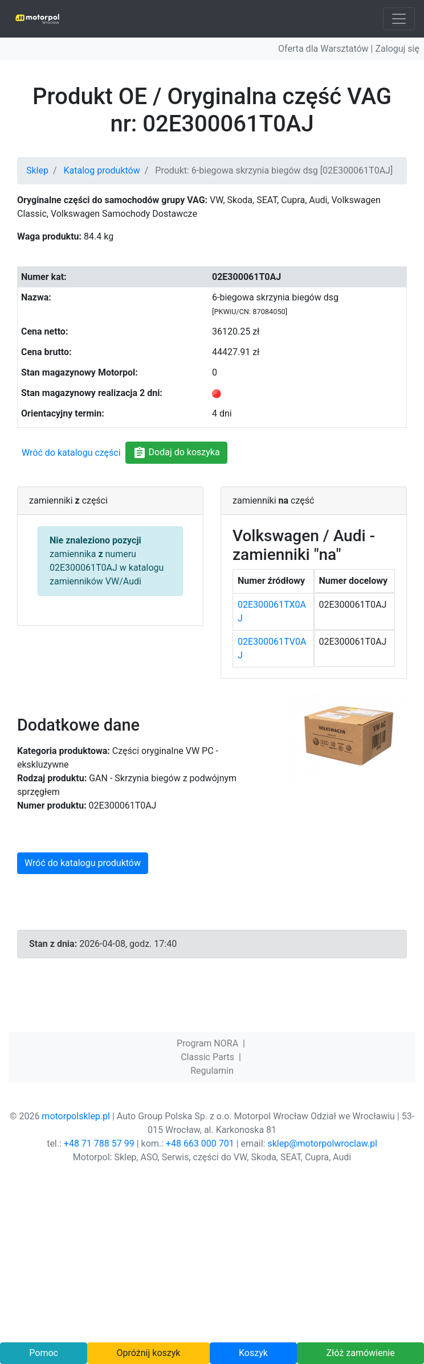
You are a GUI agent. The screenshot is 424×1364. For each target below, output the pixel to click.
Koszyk (253, 1352)
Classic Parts (207, 1057)
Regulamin (212, 1070)
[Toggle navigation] (399, 18)
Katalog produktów (102, 170)
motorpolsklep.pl (76, 1116)
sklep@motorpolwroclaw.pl (322, 1143)
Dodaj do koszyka (176, 453)
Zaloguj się (397, 48)
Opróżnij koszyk (149, 1352)
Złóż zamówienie (360, 1352)
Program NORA (207, 1043)
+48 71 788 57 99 (99, 1143)
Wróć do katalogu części (71, 452)
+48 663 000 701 (200, 1143)
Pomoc (43, 1352)
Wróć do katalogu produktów (83, 863)
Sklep (37, 170)
